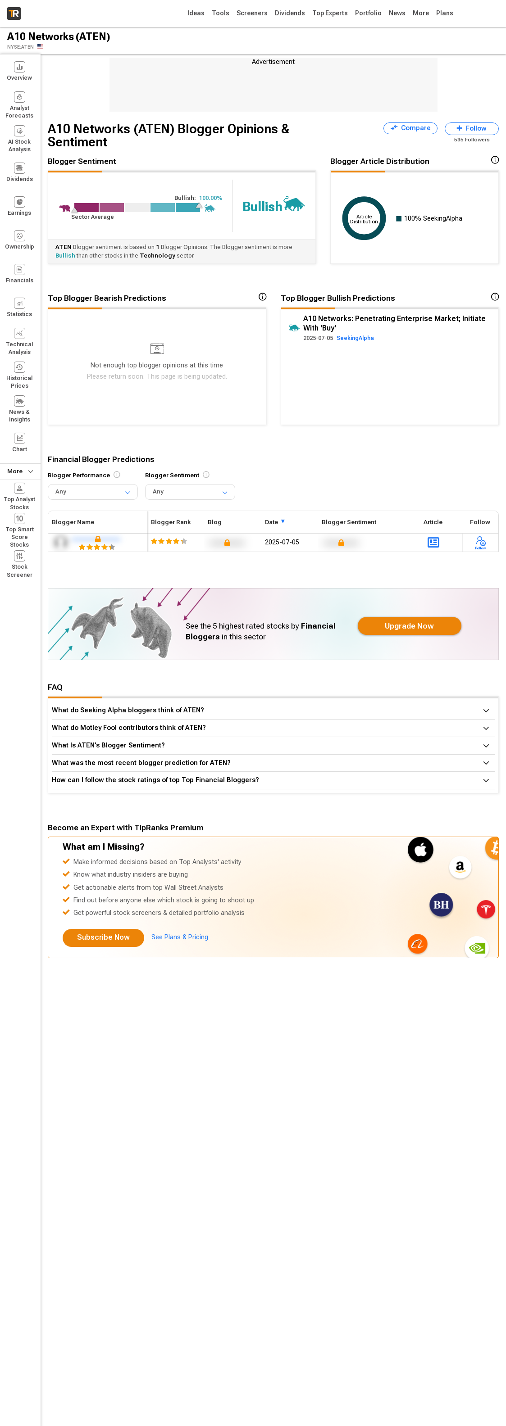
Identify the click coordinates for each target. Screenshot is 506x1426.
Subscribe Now (103, 937)
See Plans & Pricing (179, 937)
